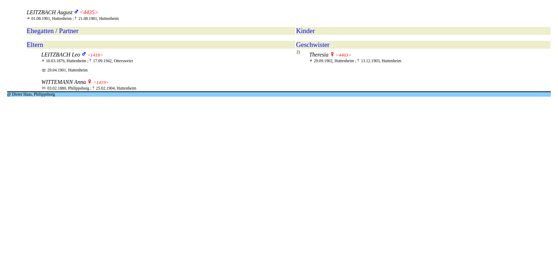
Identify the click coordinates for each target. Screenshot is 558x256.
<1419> (101, 82)
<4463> (344, 55)
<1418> (95, 55)
